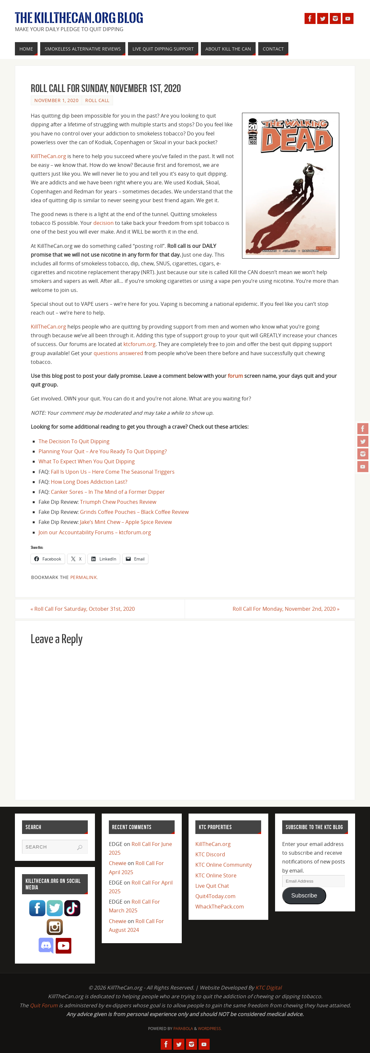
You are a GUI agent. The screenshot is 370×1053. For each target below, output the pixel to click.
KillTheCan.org (48, 156)
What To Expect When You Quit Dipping (87, 461)
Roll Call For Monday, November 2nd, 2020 (285, 608)
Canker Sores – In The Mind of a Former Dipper (108, 491)
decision (103, 222)
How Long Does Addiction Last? (89, 481)
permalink (83, 577)
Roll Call (97, 100)
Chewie (117, 863)
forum (235, 375)
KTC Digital (268, 987)
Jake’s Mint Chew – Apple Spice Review (126, 522)
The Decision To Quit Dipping (74, 441)
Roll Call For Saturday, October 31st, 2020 (83, 608)
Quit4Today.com (215, 896)
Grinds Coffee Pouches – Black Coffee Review (134, 511)
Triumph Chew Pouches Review (118, 501)
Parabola (183, 1028)
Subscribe (304, 895)
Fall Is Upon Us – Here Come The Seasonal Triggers (113, 471)
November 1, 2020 (56, 100)
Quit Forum (44, 1005)
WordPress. (210, 1028)
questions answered (118, 353)
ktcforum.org (139, 344)
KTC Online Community (223, 865)
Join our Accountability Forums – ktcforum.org (95, 532)
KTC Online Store (216, 875)
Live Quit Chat (212, 885)
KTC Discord (210, 854)
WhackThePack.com (219, 906)
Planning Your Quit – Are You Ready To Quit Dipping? (103, 451)
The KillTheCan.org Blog (79, 18)
